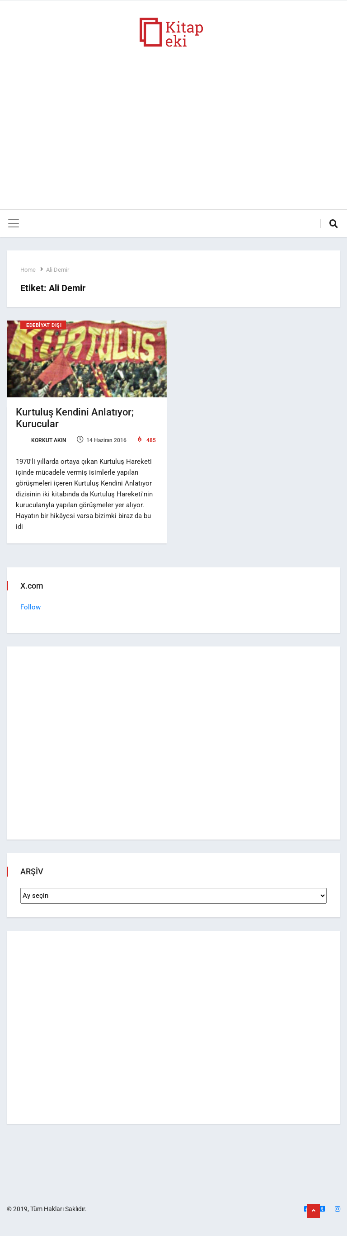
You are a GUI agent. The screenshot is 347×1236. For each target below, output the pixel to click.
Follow (30, 607)
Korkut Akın (41, 440)
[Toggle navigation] (13, 223)
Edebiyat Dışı (43, 325)
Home (28, 269)
